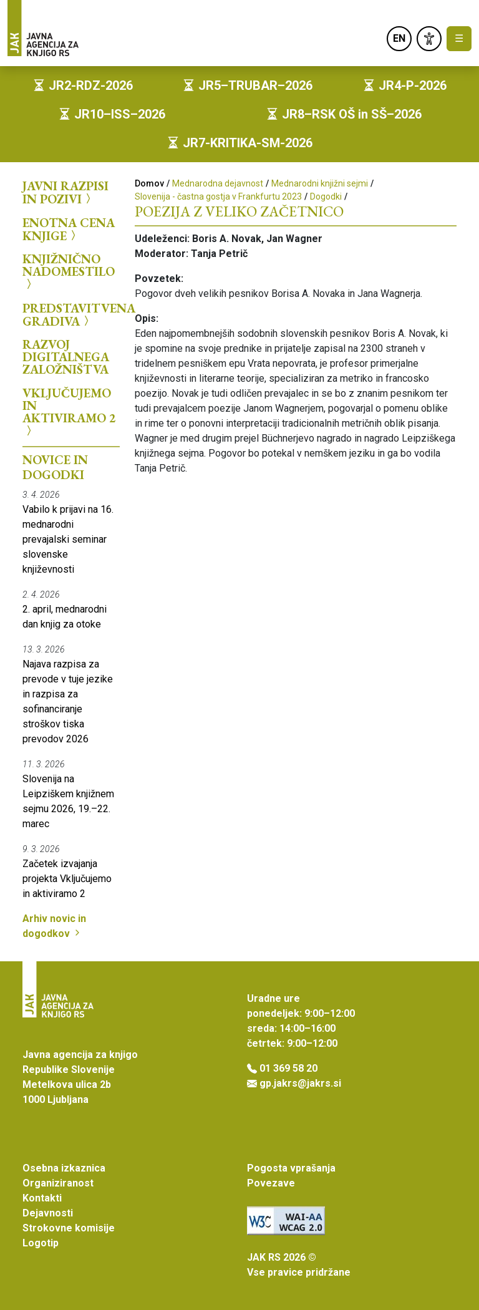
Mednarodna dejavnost (217, 183)
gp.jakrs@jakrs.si (300, 1083)
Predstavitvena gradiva (71, 314)
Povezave (271, 1183)
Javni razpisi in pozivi (65, 192)
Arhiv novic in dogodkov (54, 926)
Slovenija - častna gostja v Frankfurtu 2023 (218, 196)
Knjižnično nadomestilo (68, 272)
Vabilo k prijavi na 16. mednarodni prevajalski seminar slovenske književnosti (68, 539)
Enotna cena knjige (68, 229)
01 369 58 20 (288, 1068)
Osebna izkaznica (63, 1168)
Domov (149, 183)
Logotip (40, 1243)
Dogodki (326, 196)
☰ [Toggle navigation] (459, 38)
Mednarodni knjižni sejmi (319, 183)
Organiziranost (58, 1183)
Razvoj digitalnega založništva (65, 356)
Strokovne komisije (68, 1228)
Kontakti (42, 1198)
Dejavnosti (47, 1213)
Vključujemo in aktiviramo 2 (69, 412)
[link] (429, 38)
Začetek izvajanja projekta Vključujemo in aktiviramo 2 (67, 879)
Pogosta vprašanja (291, 1168)
